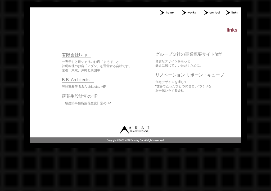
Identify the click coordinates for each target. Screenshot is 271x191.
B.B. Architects (75, 79)
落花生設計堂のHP (79, 96)
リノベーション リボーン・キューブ (189, 75)
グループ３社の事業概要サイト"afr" (189, 54)
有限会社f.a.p (74, 55)
